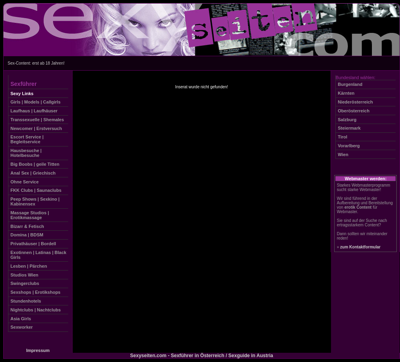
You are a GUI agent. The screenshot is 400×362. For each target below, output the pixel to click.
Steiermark (349, 128)
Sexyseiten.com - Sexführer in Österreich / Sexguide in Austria (201, 355)
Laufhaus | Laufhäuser (33, 110)
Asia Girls (20, 318)
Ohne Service (24, 181)
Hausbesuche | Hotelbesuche (26, 153)
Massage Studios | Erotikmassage (29, 215)
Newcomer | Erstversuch (36, 128)
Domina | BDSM (26, 234)
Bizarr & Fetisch (27, 226)
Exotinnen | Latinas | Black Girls (38, 255)
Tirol (342, 136)
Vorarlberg (349, 145)
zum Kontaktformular (360, 247)
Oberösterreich (354, 110)
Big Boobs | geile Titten (34, 164)
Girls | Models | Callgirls (35, 102)
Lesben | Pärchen (28, 266)
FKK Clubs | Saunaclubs (35, 190)
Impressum (38, 350)
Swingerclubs (24, 283)
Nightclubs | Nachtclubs (35, 309)
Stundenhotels (25, 301)
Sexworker (21, 327)
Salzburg (347, 119)
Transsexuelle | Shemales (37, 119)
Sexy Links (21, 93)
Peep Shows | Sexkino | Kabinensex (34, 201)
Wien (343, 154)
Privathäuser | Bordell (33, 243)
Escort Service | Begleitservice (27, 139)
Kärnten (346, 93)
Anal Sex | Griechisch (33, 173)
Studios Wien (24, 275)
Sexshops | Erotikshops (35, 292)
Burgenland (350, 84)
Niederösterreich (355, 102)
